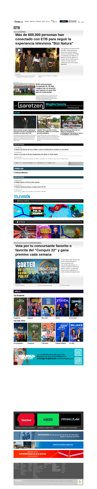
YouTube (63, 471)
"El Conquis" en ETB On (65, 285)
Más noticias (19, 144)
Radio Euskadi (23, 466)
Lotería (54, 468)
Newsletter (64, 463)
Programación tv (17, 464)
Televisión (38, 21)
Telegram (63, 468)
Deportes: (35, 463)
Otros (47, 21)
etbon (22, 222)
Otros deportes (35, 476)
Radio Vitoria (23, 467)
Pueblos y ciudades (56, 470)
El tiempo (54, 464)
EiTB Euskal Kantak (24, 470)
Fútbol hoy (35, 464)
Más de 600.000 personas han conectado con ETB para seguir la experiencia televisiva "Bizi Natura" (44, 39)
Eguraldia (30, 470)
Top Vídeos (46, 464)
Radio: (22, 463)
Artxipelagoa (23, 474)
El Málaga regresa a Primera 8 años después (27, 182)
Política (29, 467)
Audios (45, 467)
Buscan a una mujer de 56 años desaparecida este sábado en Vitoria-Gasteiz (36, 154)
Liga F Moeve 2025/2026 (37, 467)
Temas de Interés (56, 469)
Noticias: (30, 463)
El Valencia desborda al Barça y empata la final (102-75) (30, 187)
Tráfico (54, 465)
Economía (30, 466)
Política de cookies (45, 480)
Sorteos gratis (55, 466)
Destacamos (23, 201)
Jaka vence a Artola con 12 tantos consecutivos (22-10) (30, 191)
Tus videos (72, 164)
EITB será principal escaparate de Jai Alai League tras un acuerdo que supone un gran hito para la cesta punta (46, 88)
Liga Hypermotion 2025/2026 (38, 468)
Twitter (63, 466)
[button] (45, 218)
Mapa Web (70, 480)
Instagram (64, 467)
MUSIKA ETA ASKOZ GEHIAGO (25, 428)
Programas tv (16, 466)
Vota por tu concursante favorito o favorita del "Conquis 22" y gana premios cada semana (43, 250)
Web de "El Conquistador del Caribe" (45, 285)
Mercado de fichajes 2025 (37, 470)
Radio (43, 21)
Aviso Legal (39, 480)
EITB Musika (23, 469)
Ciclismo (34, 474)
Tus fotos (72, 162)
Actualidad (30, 464)
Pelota (34, 473)
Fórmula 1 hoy (35, 469)
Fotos (45, 466)
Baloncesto (35, 475)
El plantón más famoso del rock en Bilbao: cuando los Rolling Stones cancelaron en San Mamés (41, 149)
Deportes (32, 21)
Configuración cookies (54, 480)
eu (81, 22)
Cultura (29, 468)
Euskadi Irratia (23, 464)
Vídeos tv (15, 467)
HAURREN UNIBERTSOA (45, 428)
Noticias (27, 21)
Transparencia (61, 480)
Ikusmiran (30, 469)
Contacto (66, 480)
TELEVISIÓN (22, 197)
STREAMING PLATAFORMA (68, 428)
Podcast (22, 473)
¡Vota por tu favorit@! (20, 285)
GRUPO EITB (72, 21)
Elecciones (55, 467)
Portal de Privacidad (32, 480)
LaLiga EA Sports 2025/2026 (38, 466)
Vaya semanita (16, 468)
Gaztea (22, 468)
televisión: (16, 463)
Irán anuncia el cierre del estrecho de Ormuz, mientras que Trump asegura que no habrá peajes (41, 159)
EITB (17, 28)
